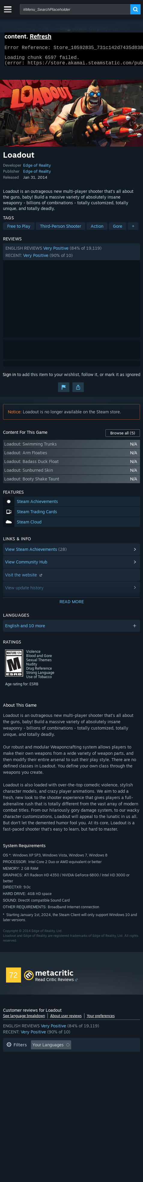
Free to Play (18, 229)
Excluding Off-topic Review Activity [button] (41, 1057)
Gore (117, 229)
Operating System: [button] (95, 1066)
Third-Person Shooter (60, 229)
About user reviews (66, 1019)
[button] (71, 255)
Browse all (122, 436)
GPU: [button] (32, 1075)
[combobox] (75, 9)
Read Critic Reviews (54, 983)
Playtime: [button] (96, 1057)
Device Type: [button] (61, 1075)
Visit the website (24, 578)
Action (97, 229)
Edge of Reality (37, 168)
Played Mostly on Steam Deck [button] (36, 1066)
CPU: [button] (11, 1075)
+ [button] (133, 229)
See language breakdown (24, 1019)
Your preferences (101, 1019)
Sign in (9, 378)
